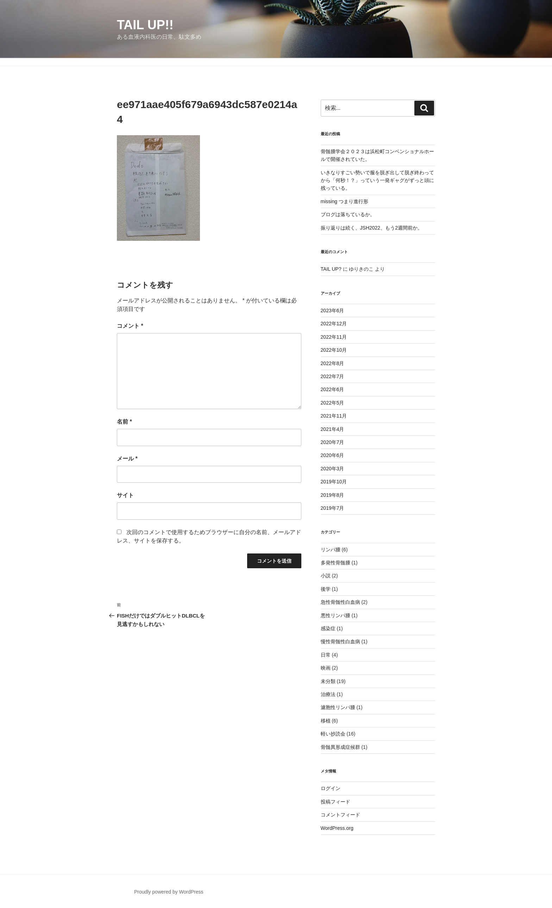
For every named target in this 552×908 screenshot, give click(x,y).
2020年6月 (332, 455)
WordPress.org (337, 828)
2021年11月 (334, 416)
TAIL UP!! (145, 25)
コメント (130, 326)
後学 (326, 589)
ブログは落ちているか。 (348, 214)
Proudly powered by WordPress (168, 892)
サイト (125, 495)
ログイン (330, 788)
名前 (124, 422)
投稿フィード (335, 801)
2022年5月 (332, 403)
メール (127, 459)
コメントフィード (340, 815)
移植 (326, 721)
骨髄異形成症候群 (340, 747)
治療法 (328, 694)
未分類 (328, 681)
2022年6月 (332, 389)
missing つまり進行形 (344, 201)
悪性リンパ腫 (335, 615)
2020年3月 (332, 468)
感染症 (328, 628)
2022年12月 (334, 323)
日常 (326, 655)
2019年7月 (332, 508)
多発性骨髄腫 (335, 562)
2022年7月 (332, 376)
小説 (326, 575)
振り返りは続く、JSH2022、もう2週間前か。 (371, 228)
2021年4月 (332, 429)
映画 (326, 668)
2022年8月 (332, 363)
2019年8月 (332, 495)
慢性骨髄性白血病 (340, 641)
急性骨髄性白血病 (340, 602)
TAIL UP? (331, 269)
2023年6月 (332, 310)
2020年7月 (332, 442)
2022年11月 (334, 337)
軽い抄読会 (333, 734)
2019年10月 (334, 481)
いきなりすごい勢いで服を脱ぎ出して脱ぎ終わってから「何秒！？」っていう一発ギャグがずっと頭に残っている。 (377, 180)
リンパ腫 (330, 549)
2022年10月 (334, 350)
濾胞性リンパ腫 (338, 707)
